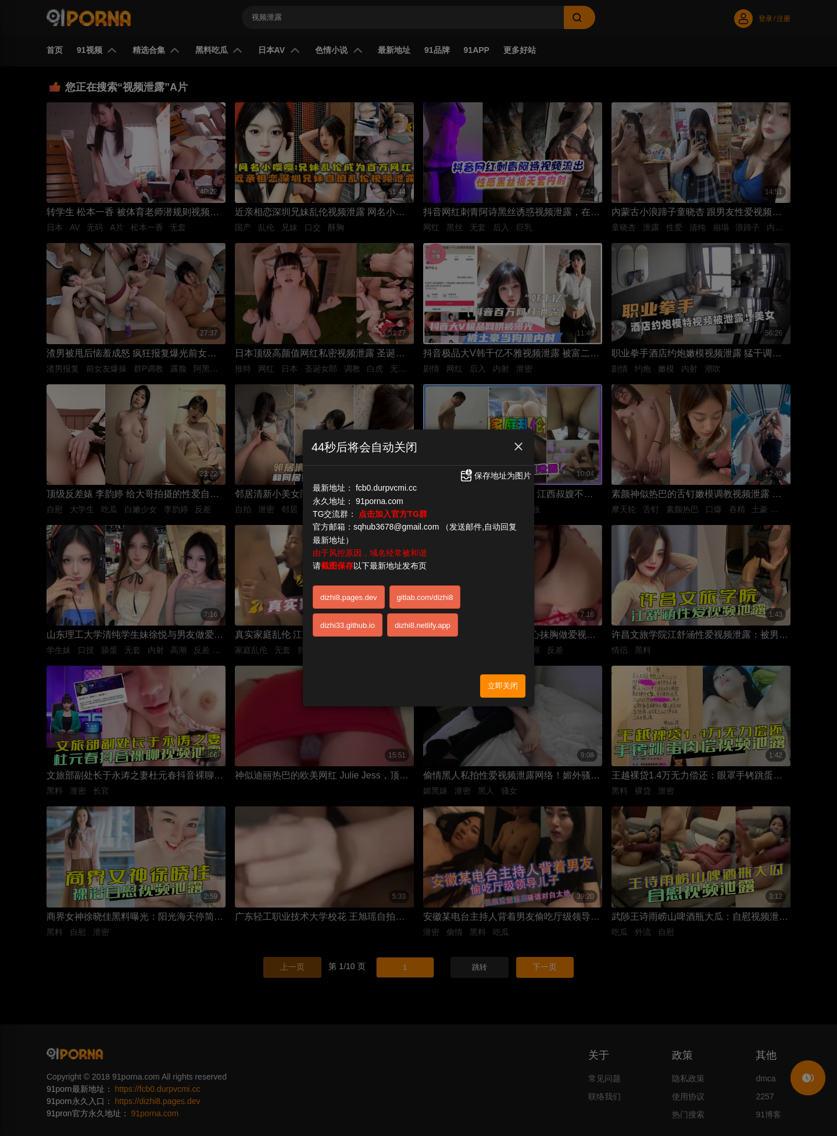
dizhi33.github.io (347, 625)
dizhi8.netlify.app (422, 625)
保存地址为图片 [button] (495, 476)
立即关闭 (503, 685)
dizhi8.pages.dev (348, 597)
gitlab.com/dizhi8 (425, 597)
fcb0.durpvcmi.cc (386, 487)
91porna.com (379, 501)
